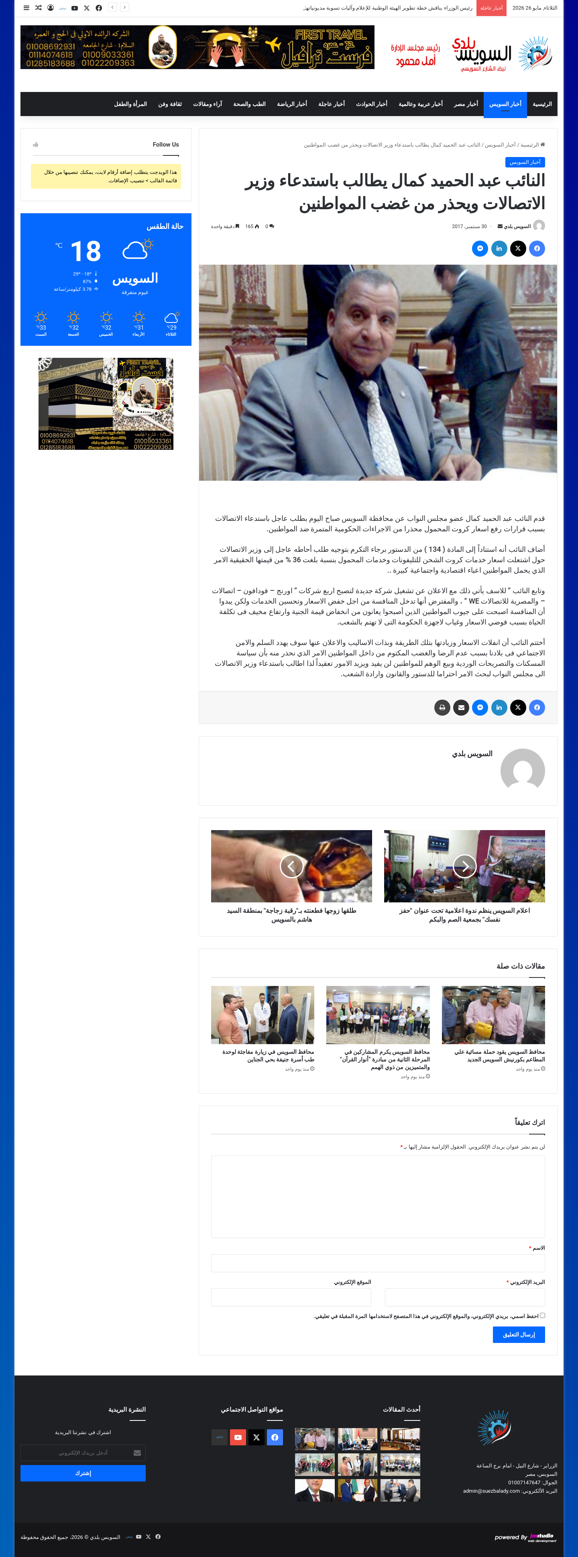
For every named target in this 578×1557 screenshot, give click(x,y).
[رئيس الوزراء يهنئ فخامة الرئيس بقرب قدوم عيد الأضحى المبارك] (315, 1490)
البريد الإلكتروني (526, 1282)
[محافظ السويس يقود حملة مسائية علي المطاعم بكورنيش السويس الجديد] (493, 1015)
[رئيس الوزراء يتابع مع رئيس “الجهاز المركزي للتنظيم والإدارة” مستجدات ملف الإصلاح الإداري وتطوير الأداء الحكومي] (358, 1439)
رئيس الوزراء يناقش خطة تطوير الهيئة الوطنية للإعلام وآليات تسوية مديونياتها (388, 8)
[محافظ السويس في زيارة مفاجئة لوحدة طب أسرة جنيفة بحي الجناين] (262, 1015)
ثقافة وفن (169, 104)
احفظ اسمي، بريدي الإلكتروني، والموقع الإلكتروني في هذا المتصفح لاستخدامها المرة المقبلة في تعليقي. (426, 1316)
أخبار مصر (466, 104)
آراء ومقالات (207, 104)
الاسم (537, 1248)
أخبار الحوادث (371, 104)
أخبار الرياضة (292, 104)
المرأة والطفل (130, 104)
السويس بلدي (517, 226)
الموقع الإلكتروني (352, 1282)
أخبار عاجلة (331, 104)
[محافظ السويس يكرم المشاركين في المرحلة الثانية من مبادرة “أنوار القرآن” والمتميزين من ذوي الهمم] (377, 1015)
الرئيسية (542, 104)
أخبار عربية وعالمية (421, 104)
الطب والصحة (249, 104)
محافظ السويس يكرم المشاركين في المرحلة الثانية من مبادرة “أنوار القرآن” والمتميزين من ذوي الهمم (384, 1059)
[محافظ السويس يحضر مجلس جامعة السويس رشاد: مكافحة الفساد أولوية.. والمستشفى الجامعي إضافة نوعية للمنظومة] (315, 1464)
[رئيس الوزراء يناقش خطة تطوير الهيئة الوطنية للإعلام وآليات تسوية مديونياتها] (400, 1439)
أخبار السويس (505, 104)
